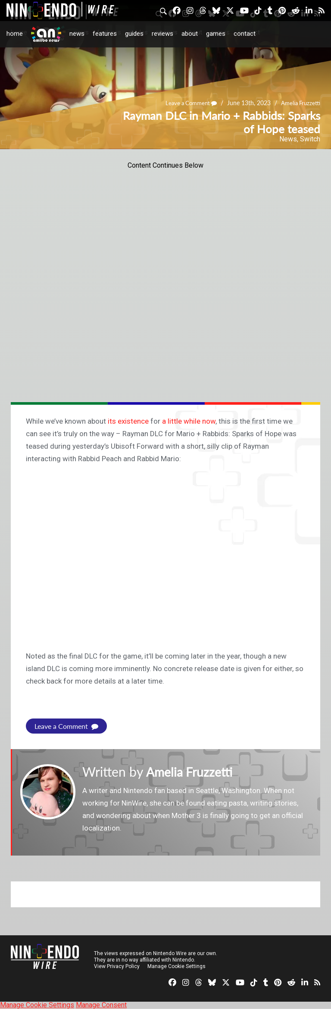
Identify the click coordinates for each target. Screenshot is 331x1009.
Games (215, 33)
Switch (310, 139)
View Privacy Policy (117, 966)
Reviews (162, 33)
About (189, 33)
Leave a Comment (186, 103)
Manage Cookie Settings (176, 966)
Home (14, 33)
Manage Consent (101, 1005)
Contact (245, 33)
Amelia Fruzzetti (299, 103)
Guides (134, 33)
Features (105, 33)
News (76, 33)
